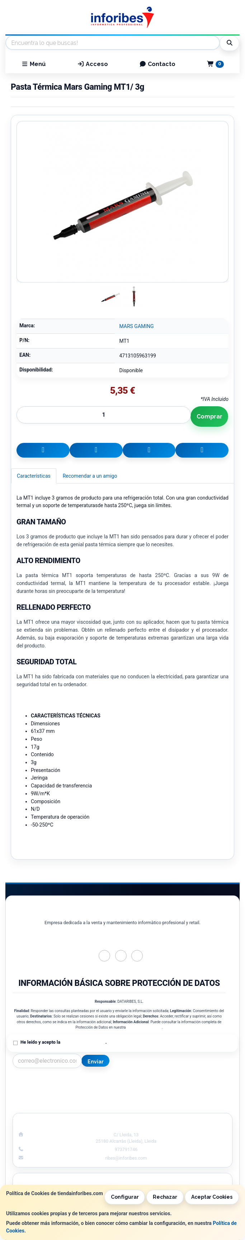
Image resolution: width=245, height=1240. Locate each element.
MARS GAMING (136, 326)
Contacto (157, 64)
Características (34, 476)
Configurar (125, 1197)
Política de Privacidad (144, 1027)
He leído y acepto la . (63, 1042)
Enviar (95, 1061)
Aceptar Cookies (211, 1197)
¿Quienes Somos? (65, 1105)
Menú (33, 64)
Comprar (209, 416)
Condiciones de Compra (65, 1097)
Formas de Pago (180, 1097)
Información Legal (180, 1082)
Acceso (92, 64)
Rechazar (165, 1197)
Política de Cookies (180, 1090)
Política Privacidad (65, 1090)
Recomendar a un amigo (90, 476)
